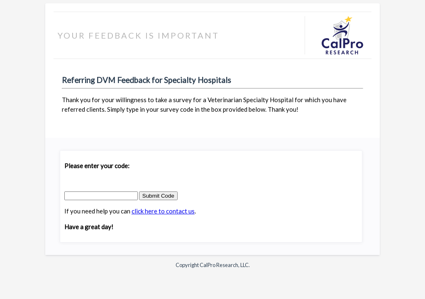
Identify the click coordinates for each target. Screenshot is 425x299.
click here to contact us (163, 211)
